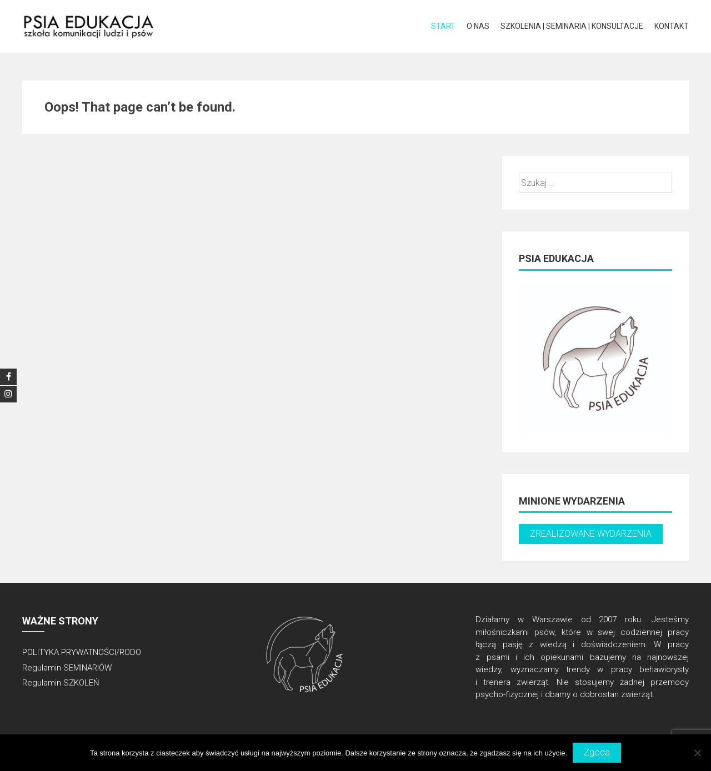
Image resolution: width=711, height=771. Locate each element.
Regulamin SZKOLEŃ (60, 683)
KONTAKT (671, 26)
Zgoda (597, 752)
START (443, 26)
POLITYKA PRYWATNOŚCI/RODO (81, 652)
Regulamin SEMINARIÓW (67, 668)
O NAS (478, 26)
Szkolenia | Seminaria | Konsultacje (571, 26)
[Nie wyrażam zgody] (697, 752)
